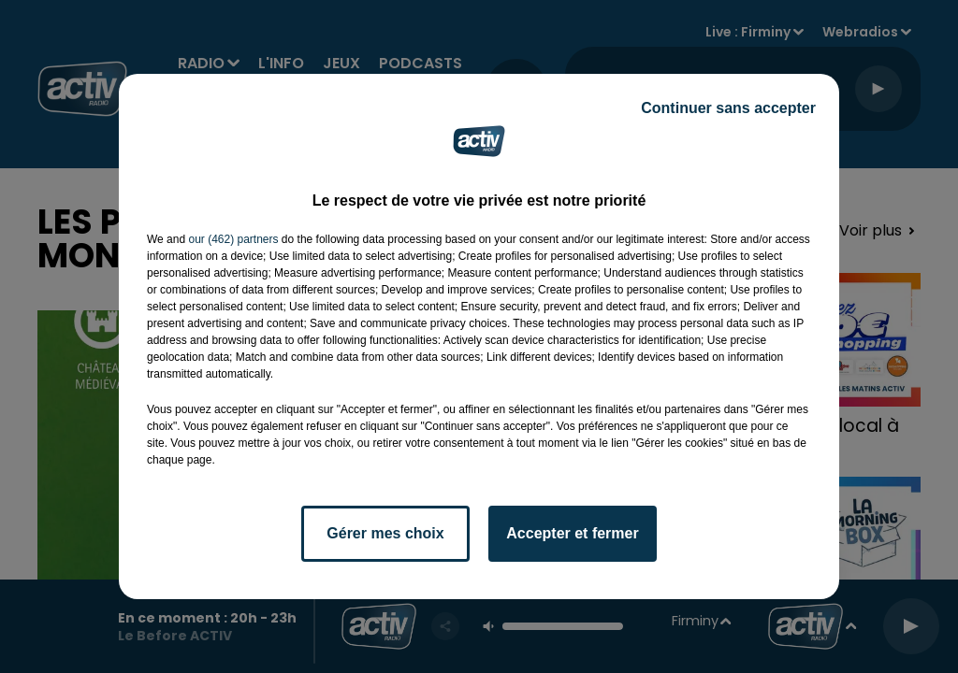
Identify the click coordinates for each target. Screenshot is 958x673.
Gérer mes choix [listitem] (385, 533)
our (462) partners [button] (233, 239)
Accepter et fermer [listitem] (572, 533)
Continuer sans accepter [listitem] (728, 108)
